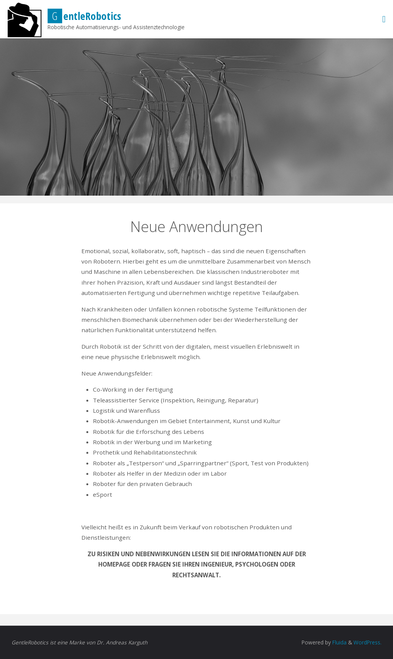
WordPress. (367, 642)
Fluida (339, 642)
